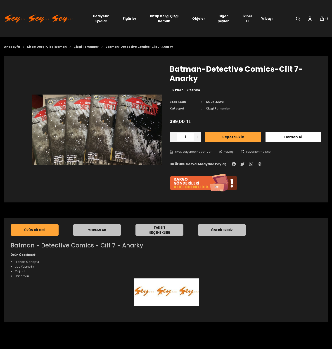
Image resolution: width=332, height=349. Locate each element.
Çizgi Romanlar (218, 108)
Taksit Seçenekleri (159, 230)
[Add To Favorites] (256, 151)
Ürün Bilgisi (34, 230)
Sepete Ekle (233, 136)
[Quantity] (185, 137)
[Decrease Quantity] (173, 137)
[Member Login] (310, 18)
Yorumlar (97, 230)
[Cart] (324, 18)
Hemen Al (293, 136)
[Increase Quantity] (197, 137)
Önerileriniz (222, 230)
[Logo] (38, 18)
